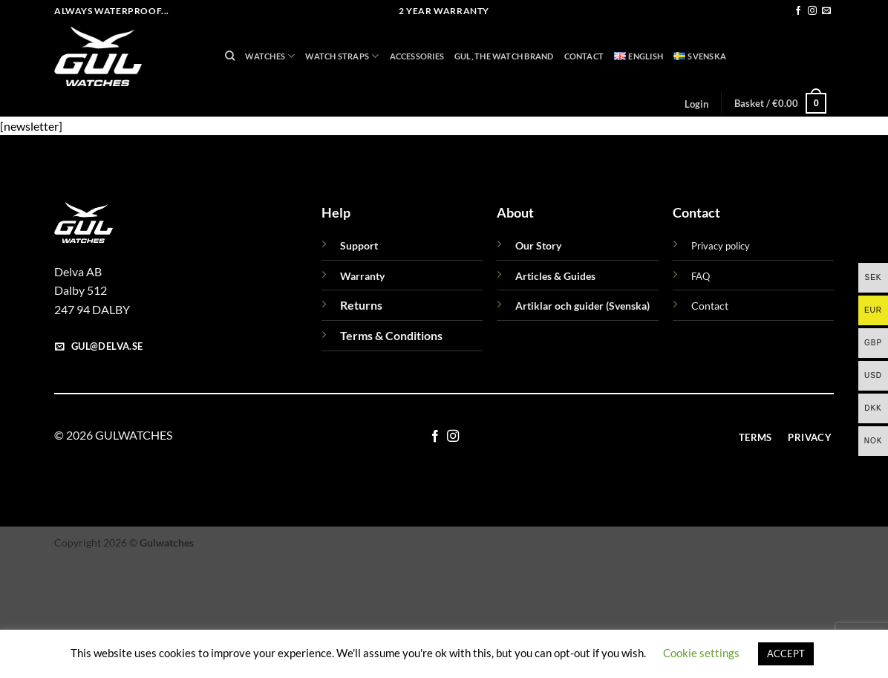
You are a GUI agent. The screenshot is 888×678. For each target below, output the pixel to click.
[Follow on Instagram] (812, 11)
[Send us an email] (826, 11)
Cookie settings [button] (701, 652)
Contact (584, 56)
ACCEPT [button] (786, 653)
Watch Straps (342, 56)
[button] (696, 104)
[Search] (230, 55)
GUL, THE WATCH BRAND (503, 56)
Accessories (417, 56)
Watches (270, 56)
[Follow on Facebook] (798, 11)
